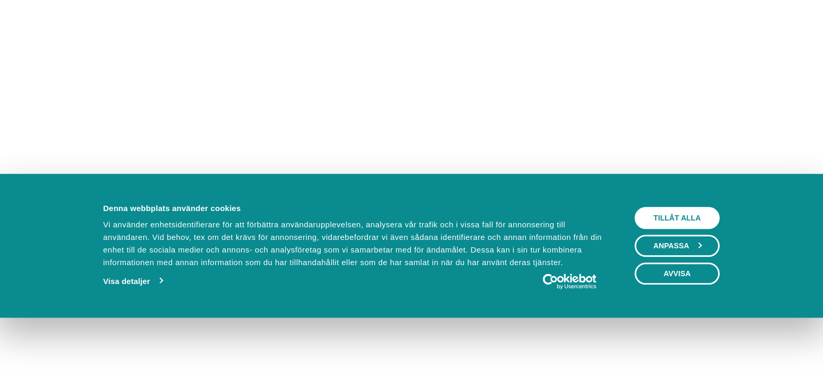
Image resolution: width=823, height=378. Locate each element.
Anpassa (677, 296)
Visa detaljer (126, 332)
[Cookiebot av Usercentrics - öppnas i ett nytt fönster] (570, 332)
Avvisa (677, 324)
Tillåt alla (677, 269)
